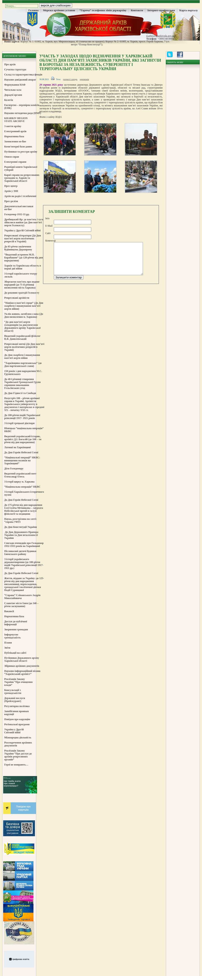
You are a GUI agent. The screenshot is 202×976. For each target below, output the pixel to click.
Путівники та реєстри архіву (20, 151)
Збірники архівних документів (21, 665)
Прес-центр (11, 185)
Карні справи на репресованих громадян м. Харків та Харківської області (21, 177)
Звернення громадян (16, 629)
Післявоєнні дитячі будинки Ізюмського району (20, 553)
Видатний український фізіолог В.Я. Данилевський (22, 337)
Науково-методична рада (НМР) (22, 113)
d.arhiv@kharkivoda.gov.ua (160, 35)
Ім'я (47, 218)
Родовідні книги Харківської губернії (20, 168)
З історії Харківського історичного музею (24, 493)
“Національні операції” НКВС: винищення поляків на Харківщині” (22, 460)
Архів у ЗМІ (11, 191)
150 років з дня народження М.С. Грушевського (23, 373)
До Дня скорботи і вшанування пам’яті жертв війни (22, 356)
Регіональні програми (16, 724)
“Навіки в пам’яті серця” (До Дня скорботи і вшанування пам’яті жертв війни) (23, 305)
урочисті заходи (70, 79)
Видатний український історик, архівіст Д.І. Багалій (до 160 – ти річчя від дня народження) (22, 439)
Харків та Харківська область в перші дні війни (22, 267)
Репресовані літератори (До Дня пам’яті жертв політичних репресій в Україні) (22, 238)
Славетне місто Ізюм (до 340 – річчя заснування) (21, 605)
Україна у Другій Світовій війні (22, 230)
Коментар (50, 240)
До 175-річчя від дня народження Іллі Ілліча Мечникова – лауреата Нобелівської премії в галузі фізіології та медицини (23, 509)
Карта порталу (188, 10)
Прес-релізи (11, 201)
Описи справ (11, 156)
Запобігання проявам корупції (16, 713)
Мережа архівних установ (59, 10)
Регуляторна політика (17, 706)
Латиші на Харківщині (17, 447)
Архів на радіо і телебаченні (20, 196)
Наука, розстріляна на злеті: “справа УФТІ (20, 520)
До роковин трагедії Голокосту (21, 292)
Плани (8, 642)
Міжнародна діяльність (17, 737)
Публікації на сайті (15, 652)
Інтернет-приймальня (161, 10)
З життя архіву (12, 126)
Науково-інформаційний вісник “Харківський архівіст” (22, 672)
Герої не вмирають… (16, 764)
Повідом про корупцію (17, 719)
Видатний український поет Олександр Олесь (20, 475)
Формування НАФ (14, 84)
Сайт (48, 233)
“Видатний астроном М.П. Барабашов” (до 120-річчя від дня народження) (23, 257)
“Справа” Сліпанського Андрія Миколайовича (22, 597)
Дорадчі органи (13, 94)
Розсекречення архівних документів (18, 744)
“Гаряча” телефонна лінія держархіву (102, 10)
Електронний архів (15, 131)
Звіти (7, 647)
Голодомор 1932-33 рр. (17, 214)
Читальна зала (12, 89)
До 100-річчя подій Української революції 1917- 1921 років (22, 417)
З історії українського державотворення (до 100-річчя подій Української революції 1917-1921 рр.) (23, 564)
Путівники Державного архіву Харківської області (21, 659)
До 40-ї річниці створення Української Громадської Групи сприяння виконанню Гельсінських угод (22, 384)
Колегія (8, 99)
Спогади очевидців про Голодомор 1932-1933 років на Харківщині (24, 545)
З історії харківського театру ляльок (20, 275)
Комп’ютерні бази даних (18, 146)
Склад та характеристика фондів (23, 74)
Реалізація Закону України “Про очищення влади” (18, 682)
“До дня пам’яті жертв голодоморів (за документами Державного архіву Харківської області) (22, 326)
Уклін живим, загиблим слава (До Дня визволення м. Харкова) (23, 315)
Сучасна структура (15, 69)
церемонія (84, 79)
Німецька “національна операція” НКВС (24, 430)
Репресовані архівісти (16, 297)
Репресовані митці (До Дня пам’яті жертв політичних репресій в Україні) (24, 346)
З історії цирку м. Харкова (19, 481)
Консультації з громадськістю (12, 692)
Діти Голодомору (14, 468)
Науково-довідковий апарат (20, 79)
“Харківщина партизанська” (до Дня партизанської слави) (23, 364)
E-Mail (49, 225)
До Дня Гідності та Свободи (20, 393)
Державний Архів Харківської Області (101, 24)
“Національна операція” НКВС (22, 486)
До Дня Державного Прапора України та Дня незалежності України (21, 535)
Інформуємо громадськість (12, 636)
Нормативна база (14, 136)
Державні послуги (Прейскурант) (14, 700)
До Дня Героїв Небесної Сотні (21, 452)
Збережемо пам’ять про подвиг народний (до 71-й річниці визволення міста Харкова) (22, 284)
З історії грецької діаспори (19, 423)
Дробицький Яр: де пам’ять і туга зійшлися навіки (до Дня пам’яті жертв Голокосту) (23, 222)
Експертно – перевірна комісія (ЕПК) (21, 107)
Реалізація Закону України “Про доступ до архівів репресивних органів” (18, 755)
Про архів (10, 64)
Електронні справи (15, 161)
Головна (33, 10)
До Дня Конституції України (20, 526)
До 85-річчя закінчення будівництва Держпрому (18, 248)
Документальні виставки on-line (18, 208)
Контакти (137, 10)
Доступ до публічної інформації (15, 623)
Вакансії (9, 611)
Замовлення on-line (15, 141)
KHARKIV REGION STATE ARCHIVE (16, 120)
